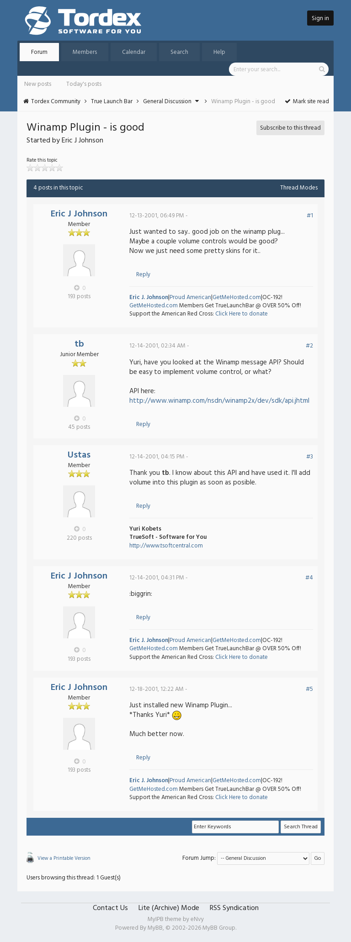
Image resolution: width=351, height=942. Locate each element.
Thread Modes (299, 188)
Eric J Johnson (79, 214)
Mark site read (306, 101)
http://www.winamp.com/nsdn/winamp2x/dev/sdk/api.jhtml (219, 400)
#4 (309, 578)
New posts (37, 84)
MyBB (155, 928)
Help (219, 52)
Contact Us (110, 908)
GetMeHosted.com (237, 297)
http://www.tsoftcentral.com (166, 546)
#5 (309, 689)
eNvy (197, 919)
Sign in (320, 18)
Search (179, 52)
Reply (143, 274)
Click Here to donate (241, 314)
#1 (310, 216)
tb (79, 344)
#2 (309, 346)
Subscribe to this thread (290, 128)
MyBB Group (218, 928)
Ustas (79, 455)
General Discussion (167, 101)
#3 (309, 457)
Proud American (190, 297)
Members (85, 52)
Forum (39, 52)
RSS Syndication (234, 908)
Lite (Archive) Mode (168, 908)
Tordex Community (55, 101)
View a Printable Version (63, 858)
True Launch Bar (112, 101)
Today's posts (83, 84)
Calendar (133, 52)
